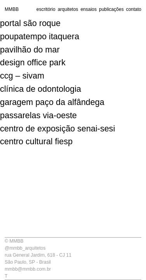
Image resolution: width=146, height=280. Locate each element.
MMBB (12, 9)
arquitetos (68, 9)
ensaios (89, 9)
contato (133, 9)
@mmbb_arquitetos (25, 248)
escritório (45, 9)
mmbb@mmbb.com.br (28, 269)
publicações (111, 9)
